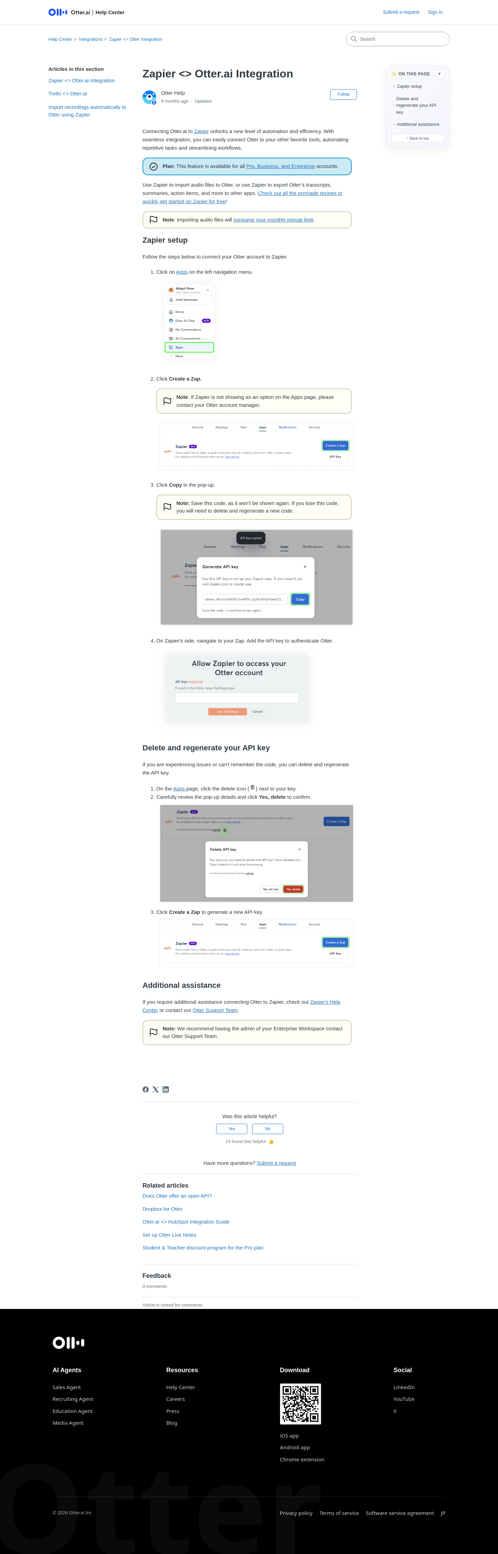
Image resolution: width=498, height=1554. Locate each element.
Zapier (201, 131)
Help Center (60, 39)
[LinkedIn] (166, 1089)
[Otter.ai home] (249, 1343)
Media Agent (68, 1422)
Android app (295, 1447)
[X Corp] (156, 1089)
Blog (171, 1422)
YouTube (404, 1398)
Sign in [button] (435, 12)
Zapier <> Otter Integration (135, 39)
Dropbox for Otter (162, 1209)
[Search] (397, 39)
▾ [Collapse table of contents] (440, 73)
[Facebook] (145, 1089)
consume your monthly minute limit (273, 220)
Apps (182, 272)
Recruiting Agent (73, 1398)
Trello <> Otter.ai (67, 93)
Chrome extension (302, 1459)
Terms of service (339, 1512)
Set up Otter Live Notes (169, 1235)
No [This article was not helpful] (267, 1128)
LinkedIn (404, 1387)
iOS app (289, 1435)
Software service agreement (400, 1512)
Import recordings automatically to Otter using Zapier (87, 111)
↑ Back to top (418, 138)
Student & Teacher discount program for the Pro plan (203, 1248)
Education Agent (73, 1410)
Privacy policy (296, 1512)
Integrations (91, 39)
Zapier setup (409, 86)
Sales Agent (67, 1387)
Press (172, 1410)
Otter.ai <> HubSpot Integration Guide (186, 1222)
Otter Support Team (215, 1010)
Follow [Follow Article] (344, 94)
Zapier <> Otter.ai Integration (81, 80)
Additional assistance (418, 124)
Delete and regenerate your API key (416, 105)
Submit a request (401, 12)
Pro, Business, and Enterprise (280, 166)
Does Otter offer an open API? (177, 1196)
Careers (175, 1398)
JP (443, 1512)
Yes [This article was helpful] (231, 1128)
